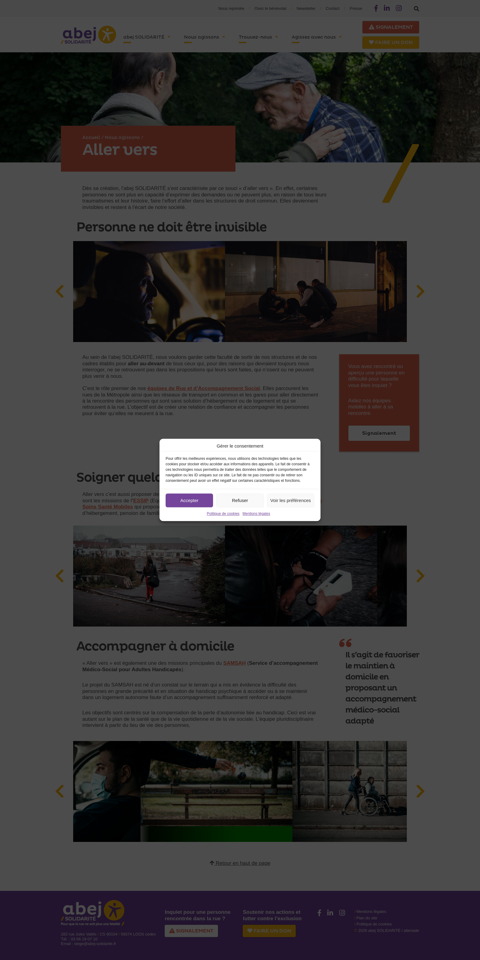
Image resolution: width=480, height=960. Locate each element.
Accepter (189, 500)
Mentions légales (256, 514)
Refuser (240, 500)
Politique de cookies (223, 514)
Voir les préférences (290, 500)
